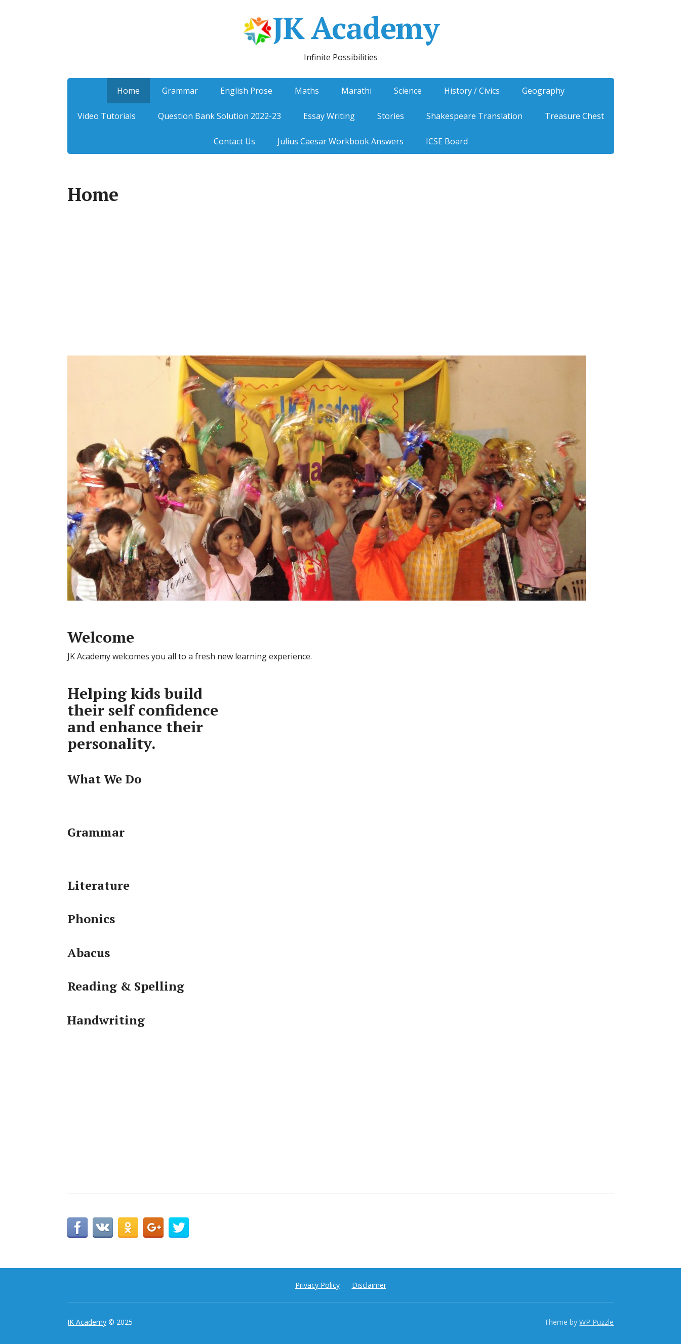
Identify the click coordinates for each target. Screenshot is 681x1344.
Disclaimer (369, 1285)
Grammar (180, 90)
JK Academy (340, 31)
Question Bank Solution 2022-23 (219, 116)
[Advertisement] (340, 285)
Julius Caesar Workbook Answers (340, 141)
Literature (98, 885)
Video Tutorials (106, 116)
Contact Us (234, 141)
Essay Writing (329, 116)
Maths (307, 90)
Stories (390, 116)
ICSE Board (447, 141)
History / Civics (472, 90)
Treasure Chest (574, 116)
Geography (543, 90)
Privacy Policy (317, 1285)
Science (408, 90)
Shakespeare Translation (474, 116)
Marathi (356, 90)
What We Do (104, 779)
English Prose (246, 90)
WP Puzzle (596, 1322)
